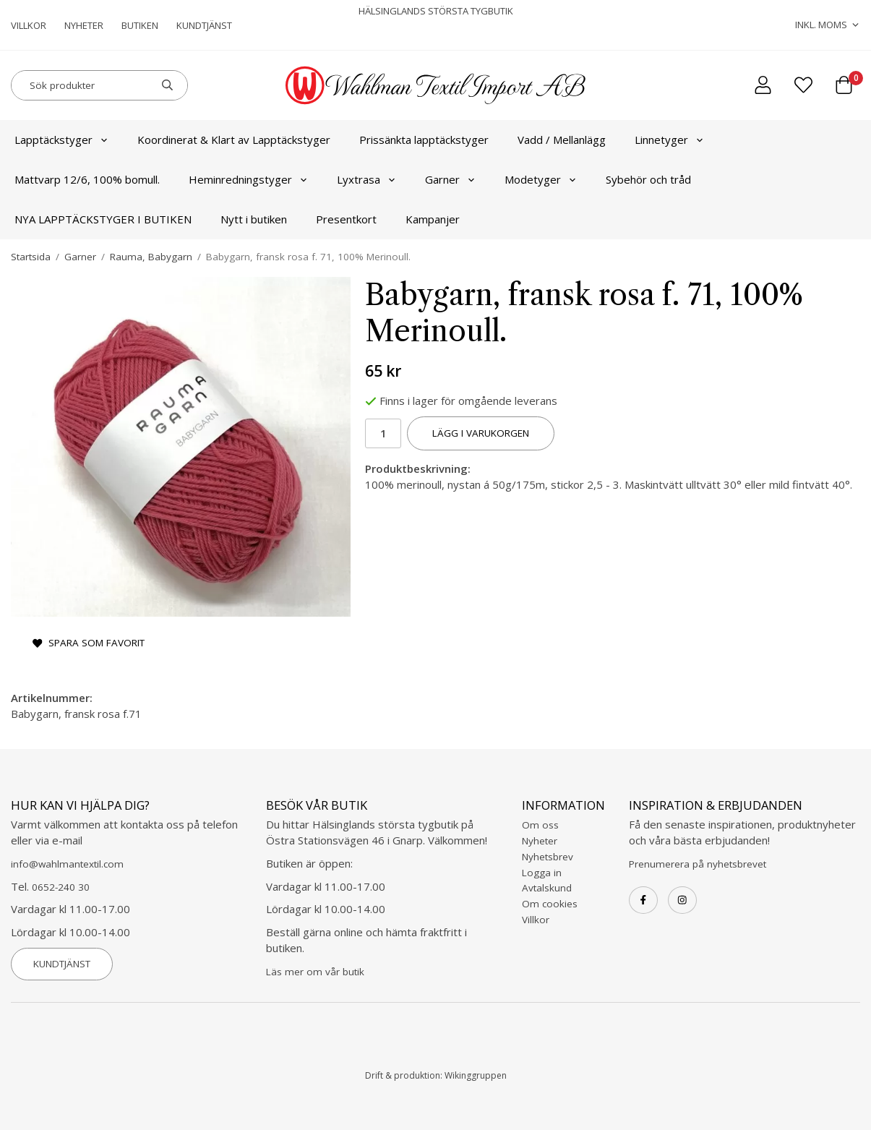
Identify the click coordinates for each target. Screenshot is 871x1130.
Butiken (139, 25)
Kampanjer (433, 219)
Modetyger (541, 179)
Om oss (540, 824)
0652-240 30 (61, 887)
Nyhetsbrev (547, 856)
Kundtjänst (204, 25)
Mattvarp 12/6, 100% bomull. (87, 179)
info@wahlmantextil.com (67, 863)
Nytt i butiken (253, 219)
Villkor (28, 25)
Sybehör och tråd (648, 179)
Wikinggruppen (476, 1075)
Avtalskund (547, 887)
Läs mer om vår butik (315, 971)
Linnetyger (669, 139)
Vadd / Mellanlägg (562, 139)
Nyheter (83, 25)
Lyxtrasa (366, 179)
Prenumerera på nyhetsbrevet (697, 863)
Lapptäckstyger (61, 139)
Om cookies (550, 903)
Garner (450, 179)
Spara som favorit (89, 642)
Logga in (542, 872)
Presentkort (346, 219)
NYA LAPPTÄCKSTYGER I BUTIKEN (103, 219)
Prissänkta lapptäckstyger (424, 139)
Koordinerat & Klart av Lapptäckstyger (233, 139)
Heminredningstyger (248, 179)
